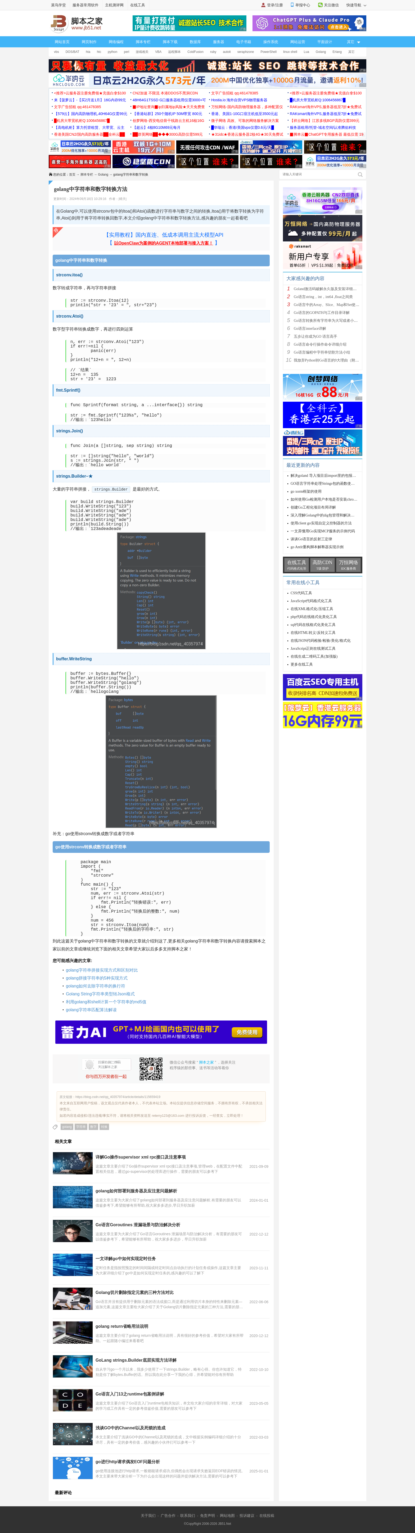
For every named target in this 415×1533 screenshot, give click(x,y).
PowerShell (268, 52)
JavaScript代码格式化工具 (311, 601)
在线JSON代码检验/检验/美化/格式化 (321, 641)
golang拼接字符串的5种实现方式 (97, 978)
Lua (306, 52)
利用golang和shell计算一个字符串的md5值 (106, 1002)
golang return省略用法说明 (122, 1326)
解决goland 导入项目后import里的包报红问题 (327, 476)
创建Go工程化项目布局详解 (313, 507)
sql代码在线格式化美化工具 (313, 625)
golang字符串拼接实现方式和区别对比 (102, 970)
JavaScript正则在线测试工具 (313, 649)
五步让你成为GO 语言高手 (315, 336)
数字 (93, 1127)
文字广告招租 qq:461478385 (234, 93)
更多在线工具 (302, 664)
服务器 (218, 42)
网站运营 (297, 42)
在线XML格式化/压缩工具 (312, 609)
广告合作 (168, 1515)
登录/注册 (275, 5)
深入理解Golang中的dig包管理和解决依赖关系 (328, 515)
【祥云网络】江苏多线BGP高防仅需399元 (324, 120)
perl (126, 52)
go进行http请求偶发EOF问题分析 (128, 1461)
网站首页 (62, 42)
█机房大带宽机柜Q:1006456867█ (317, 100)
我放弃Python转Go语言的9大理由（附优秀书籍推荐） (337, 360)
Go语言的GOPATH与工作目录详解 (322, 313)
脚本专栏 (143, 42)
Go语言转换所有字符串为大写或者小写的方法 (331, 321)
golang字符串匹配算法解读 (91, 1010)
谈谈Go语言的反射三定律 (311, 539)
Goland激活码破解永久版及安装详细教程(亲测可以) (336, 289)
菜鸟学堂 (58, 5)
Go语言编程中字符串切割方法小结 (322, 352)
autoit (227, 52)
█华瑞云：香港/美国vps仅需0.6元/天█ (242, 127)
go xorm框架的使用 (306, 491)
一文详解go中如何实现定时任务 (126, 1258)
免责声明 (207, 1515)
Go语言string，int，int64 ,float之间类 (323, 297)
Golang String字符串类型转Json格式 (100, 994)
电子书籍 (243, 42)
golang (67, 1127)
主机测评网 (114, 5)
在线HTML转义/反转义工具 (313, 633)
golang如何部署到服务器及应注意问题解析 (136, 1191)
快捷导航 (356, 5)
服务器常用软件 (85, 5)
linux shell (290, 52)
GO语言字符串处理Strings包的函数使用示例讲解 (330, 484)
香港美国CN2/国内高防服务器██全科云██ (89, 134)
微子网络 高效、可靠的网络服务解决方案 (245, 120)
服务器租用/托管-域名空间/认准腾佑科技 (323, 127)
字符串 (81, 1127)
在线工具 (137, 5)
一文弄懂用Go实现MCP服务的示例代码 (323, 531)
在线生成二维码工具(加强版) (314, 656)
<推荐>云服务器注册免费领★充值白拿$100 (90, 93)
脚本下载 (170, 42)
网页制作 (89, 42)
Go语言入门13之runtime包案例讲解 (130, 1394)
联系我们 (187, 1515)
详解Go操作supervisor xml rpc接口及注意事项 (141, 1157)
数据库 (195, 42)
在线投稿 (266, 1515)
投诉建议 (247, 1515)
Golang (321, 52)
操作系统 (270, 42)
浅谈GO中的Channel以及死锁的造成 (130, 1428)
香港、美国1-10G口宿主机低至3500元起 (244, 114)
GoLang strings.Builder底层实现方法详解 (136, 1360)
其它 (351, 52)
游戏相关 (142, 52)
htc (99, 52)
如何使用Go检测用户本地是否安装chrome (324, 499)
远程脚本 (174, 52)
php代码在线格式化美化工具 (314, 617)
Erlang (337, 52)
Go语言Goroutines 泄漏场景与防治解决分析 (138, 1225)
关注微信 (331, 5)
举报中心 (302, 5)
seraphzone (245, 52)
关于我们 (148, 1515)
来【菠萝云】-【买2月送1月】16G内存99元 (90, 100)
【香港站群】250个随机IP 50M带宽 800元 (167, 114)
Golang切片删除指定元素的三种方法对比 (135, 1292)
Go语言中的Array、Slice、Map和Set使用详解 (330, 305)
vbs (56, 52)
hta (88, 52)
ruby (213, 52)
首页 (72, 174)
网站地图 (227, 1515)
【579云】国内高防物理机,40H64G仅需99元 (90, 114)
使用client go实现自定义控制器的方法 (321, 523)
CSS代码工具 (301, 593)
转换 (104, 1127)
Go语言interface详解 (310, 329)
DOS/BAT (72, 52)
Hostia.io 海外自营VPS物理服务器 (239, 100)
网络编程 (116, 42)
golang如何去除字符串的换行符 (95, 986)
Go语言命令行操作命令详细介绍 (320, 344)
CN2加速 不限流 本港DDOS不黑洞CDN (165, 93)
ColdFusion (195, 52)
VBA (158, 52)
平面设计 (324, 42)
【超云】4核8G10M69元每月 (157, 127)
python (112, 52)
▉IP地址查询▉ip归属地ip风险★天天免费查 (169, 107)
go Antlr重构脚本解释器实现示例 (317, 547)
